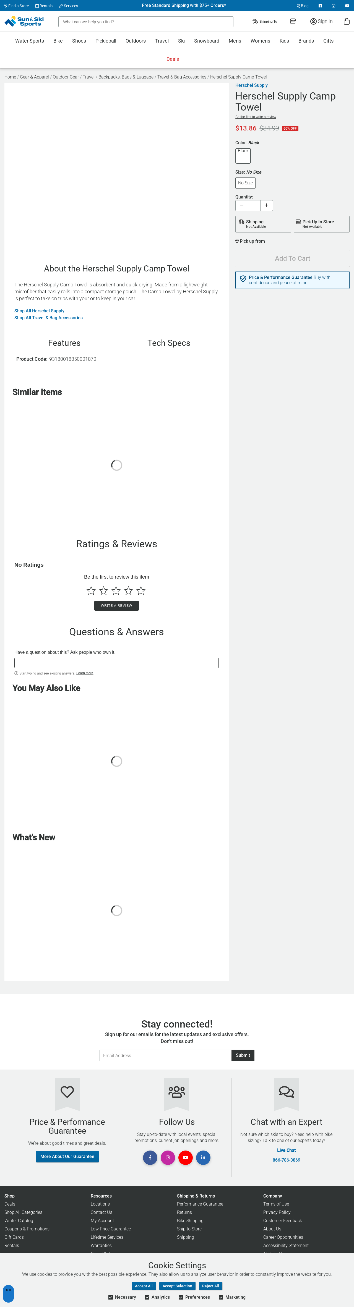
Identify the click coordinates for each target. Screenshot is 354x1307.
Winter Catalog (18, 1220)
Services (68, 6)
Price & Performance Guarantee (281, 277)
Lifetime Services (107, 1237)
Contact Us (101, 1212)
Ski (181, 41)
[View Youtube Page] (347, 6)
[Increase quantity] (266, 205)
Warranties (101, 1245)
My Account (102, 1220)
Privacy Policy (277, 1212)
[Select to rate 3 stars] (116, 590)
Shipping (185, 1237)
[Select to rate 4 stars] (128, 590)
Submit (243, 1055)
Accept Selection (177, 1286)
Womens (260, 41)
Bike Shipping (190, 1220)
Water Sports (29, 41)
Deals (172, 59)
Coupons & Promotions (27, 1229)
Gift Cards (14, 1237)
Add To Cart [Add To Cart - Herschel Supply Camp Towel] (292, 258)
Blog (302, 6)
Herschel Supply (251, 85)
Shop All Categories (23, 1212)
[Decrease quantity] (241, 205)
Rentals (44, 6)
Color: (247, 143)
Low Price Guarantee (111, 1229)
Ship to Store (189, 1229)
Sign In (321, 21)
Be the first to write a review (255, 117)
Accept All (144, 1286)
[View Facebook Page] (320, 6)
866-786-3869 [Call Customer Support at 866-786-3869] (286, 1160)
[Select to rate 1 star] (91, 590)
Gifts (328, 41)
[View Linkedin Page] (203, 1158)
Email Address (99, 1049)
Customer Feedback (282, 1220)
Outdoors (136, 41)
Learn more (84, 673)
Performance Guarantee (200, 1204)
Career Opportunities (283, 1237)
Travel (162, 41)
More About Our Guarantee (67, 1156)
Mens (235, 41)
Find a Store (16, 6)
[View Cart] (347, 21)
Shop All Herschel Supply (39, 311)
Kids (284, 41)
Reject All (210, 1286)
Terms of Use (276, 1204)
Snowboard (206, 41)
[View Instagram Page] (333, 6)
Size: (248, 172)
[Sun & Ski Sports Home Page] (24, 21)
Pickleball (105, 41)
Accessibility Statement (286, 1245)
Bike (58, 41)
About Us (272, 1229)
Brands (306, 41)
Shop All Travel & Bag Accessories (48, 318)
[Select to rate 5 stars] (141, 590)
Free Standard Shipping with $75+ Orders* (184, 5)
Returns (184, 1212)
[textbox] (116, 663)
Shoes (79, 41)
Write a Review (116, 606)
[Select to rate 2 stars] (103, 590)
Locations (100, 1204)
